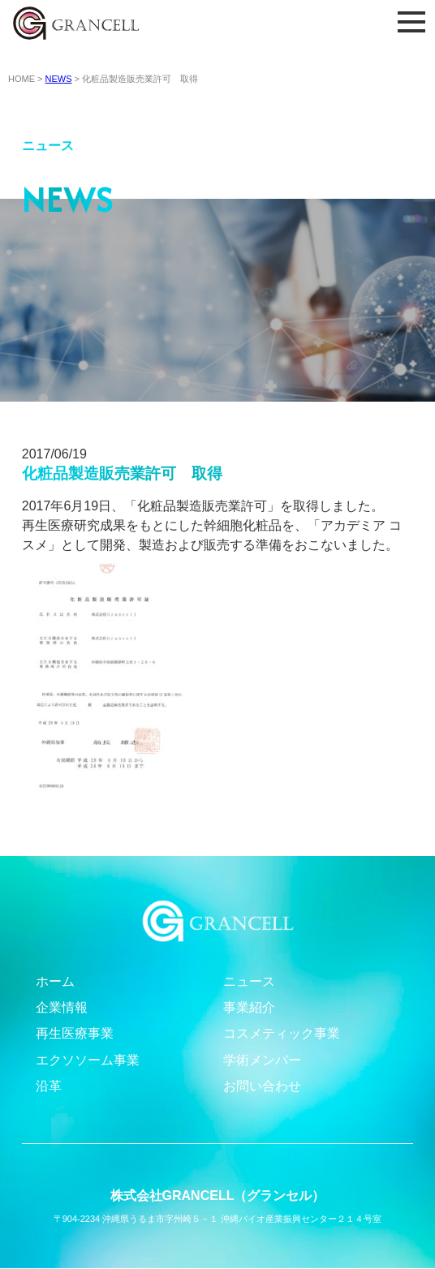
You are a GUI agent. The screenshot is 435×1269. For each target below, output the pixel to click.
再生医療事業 (75, 1033)
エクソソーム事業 (88, 1060)
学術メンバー (262, 1060)
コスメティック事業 (281, 1033)
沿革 (49, 1086)
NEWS (58, 79)
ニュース (249, 981)
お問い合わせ (262, 1086)
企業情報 (62, 1007)
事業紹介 (249, 1007)
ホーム (55, 981)
